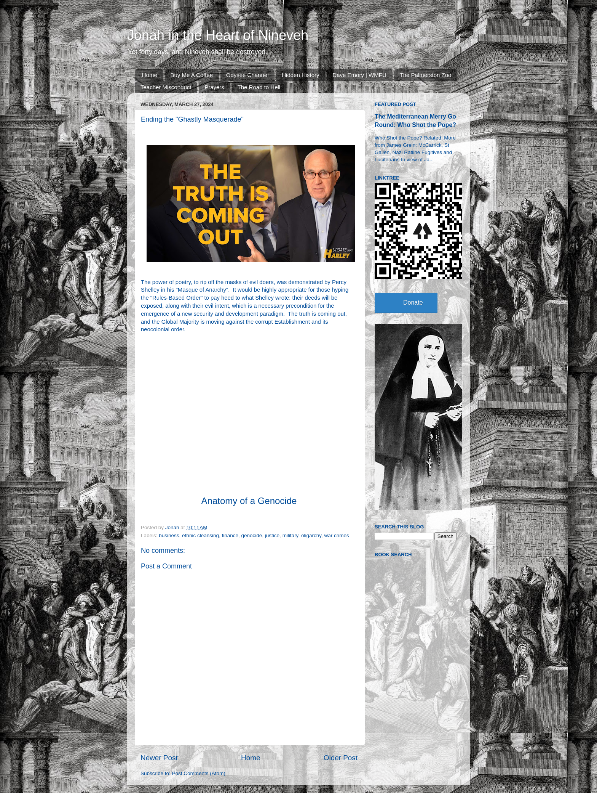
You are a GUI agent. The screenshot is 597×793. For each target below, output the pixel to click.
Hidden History (300, 75)
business (169, 535)
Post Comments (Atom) (198, 773)
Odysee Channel (247, 75)
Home (149, 75)
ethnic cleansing (200, 535)
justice (272, 535)
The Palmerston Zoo (426, 75)
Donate (413, 302)
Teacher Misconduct (165, 87)
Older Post (341, 758)
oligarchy (311, 535)
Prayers (214, 87)
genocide (251, 535)
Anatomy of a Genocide (249, 501)
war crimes (336, 535)
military (290, 535)
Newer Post (159, 758)
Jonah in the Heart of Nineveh (217, 35)
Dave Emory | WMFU (359, 75)
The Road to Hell (259, 87)
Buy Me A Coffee (192, 75)
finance (230, 535)
